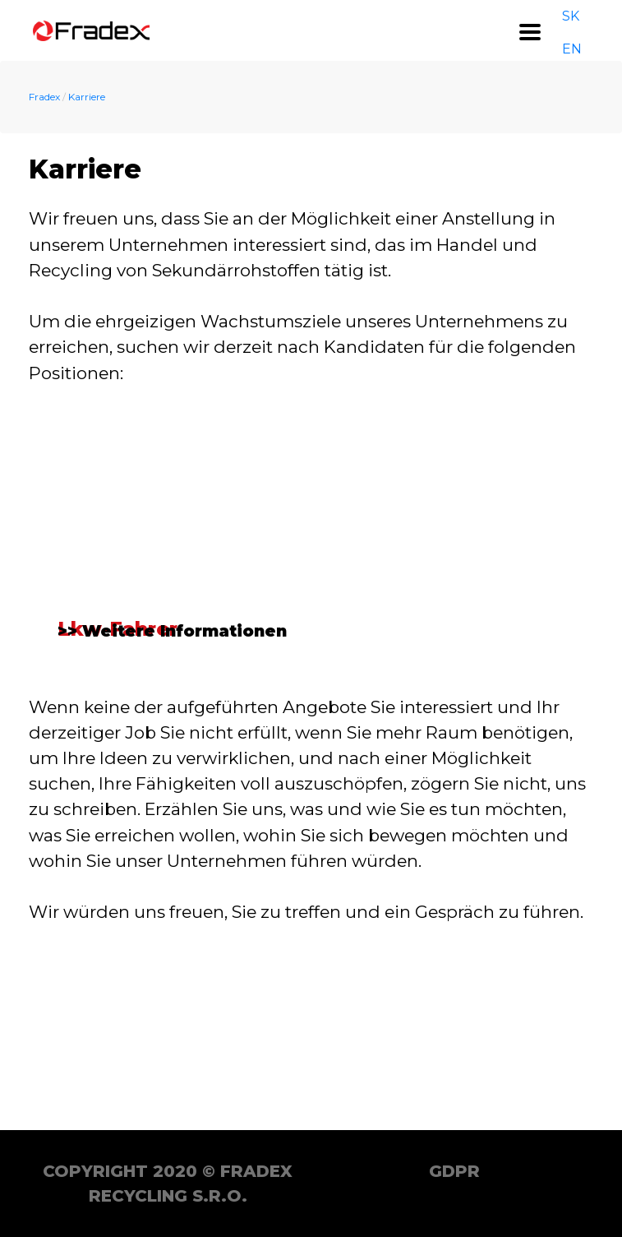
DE (591, 30)
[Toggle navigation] (530, 32)
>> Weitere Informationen (173, 808)
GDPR (454, 1171)
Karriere (86, 96)
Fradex (44, 96)
